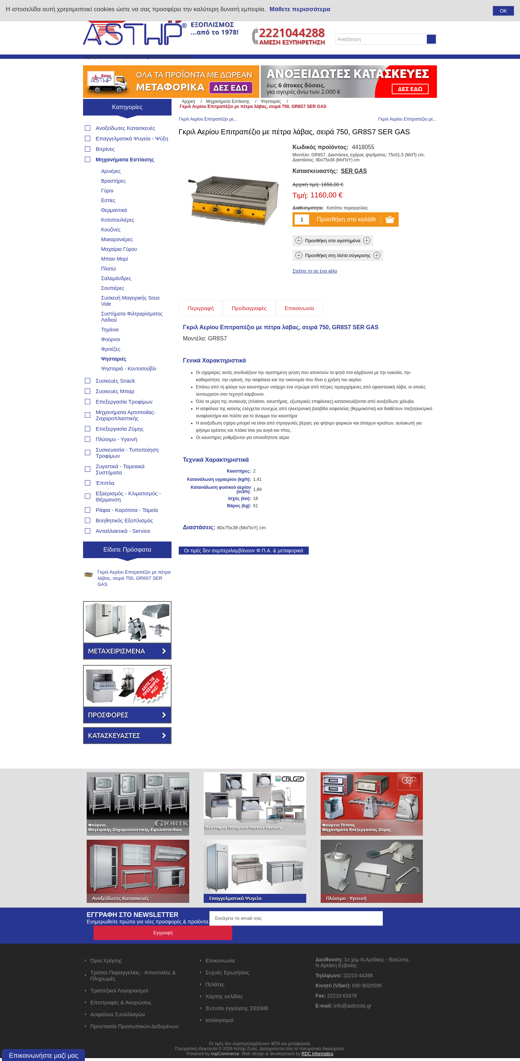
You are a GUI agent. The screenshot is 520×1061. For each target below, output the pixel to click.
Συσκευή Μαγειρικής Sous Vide (130, 318)
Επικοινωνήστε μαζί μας (43, 1055)
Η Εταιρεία (233, 65)
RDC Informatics (317, 1056)
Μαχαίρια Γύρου (119, 266)
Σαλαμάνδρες (116, 296)
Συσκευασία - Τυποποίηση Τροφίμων (127, 470)
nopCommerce (225, 1056)
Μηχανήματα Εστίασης (125, 177)
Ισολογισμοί (219, 1023)
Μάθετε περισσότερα (299, 9)
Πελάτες (215, 987)
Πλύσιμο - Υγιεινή (116, 456)
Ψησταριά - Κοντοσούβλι (128, 386)
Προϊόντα (128, 65)
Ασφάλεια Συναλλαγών (117, 1017)
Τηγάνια (110, 347)
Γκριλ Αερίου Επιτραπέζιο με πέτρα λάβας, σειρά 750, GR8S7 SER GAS (134, 595)
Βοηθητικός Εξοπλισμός (124, 538)
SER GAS (354, 190)
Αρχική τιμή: (306, 204)
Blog (203, 65)
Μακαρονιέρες (117, 257)
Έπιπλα (105, 500)
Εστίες (108, 218)
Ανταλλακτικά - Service (123, 548)
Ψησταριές (113, 376)
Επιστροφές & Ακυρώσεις (120, 1005)
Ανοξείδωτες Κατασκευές (125, 145)
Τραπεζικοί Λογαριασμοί (119, 993)
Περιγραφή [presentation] (201, 328)
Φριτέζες (110, 366)
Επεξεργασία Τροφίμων (124, 419)
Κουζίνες (111, 247)
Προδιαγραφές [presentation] (249, 328)
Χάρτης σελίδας (224, 999)
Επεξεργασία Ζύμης (119, 446)
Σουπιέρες (112, 305)
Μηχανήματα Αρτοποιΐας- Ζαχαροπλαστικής (126, 432)
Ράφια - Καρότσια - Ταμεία (127, 527)
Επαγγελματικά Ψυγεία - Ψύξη (132, 156)
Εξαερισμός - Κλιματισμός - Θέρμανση (128, 514)
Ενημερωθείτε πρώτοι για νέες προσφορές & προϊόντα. (148, 939)
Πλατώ (108, 286)
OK (503, 11)
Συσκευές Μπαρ (115, 408)
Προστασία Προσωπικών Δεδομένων (134, 1029)
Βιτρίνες (105, 166)
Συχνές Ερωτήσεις (227, 975)
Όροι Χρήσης (106, 963)
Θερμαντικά (114, 227)
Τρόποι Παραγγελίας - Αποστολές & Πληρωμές (133, 978)
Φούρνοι (110, 357)
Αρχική (97, 65)
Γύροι (107, 208)
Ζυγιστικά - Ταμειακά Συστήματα (120, 487)
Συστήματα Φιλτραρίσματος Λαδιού (131, 334)
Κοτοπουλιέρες (117, 237)
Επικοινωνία (273, 65)
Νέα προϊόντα (168, 65)
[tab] (201, 327)
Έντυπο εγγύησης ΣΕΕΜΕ (237, 1011)
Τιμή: (300, 215)
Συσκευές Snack (115, 398)
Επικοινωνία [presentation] (299, 328)
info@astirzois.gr (352, 1009)
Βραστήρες (113, 198)
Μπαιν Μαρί (114, 276)
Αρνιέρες (111, 188)
